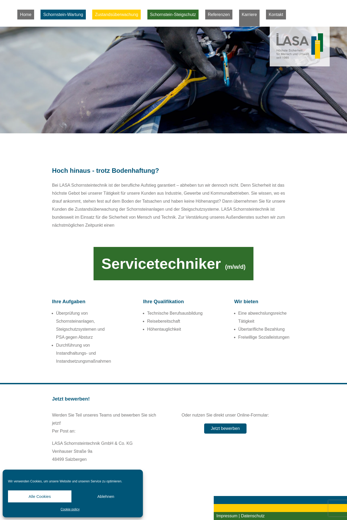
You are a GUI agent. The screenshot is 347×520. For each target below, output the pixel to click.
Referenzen (219, 14)
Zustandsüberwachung (116, 14)
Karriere (249, 14)
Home (25, 14)
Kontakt (276, 14)
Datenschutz (253, 516)
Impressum (226, 516)
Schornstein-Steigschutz (173, 14)
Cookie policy (69, 509)
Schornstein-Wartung (63, 14)
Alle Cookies (40, 496)
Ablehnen (105, 496)
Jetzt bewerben (225, 428)
